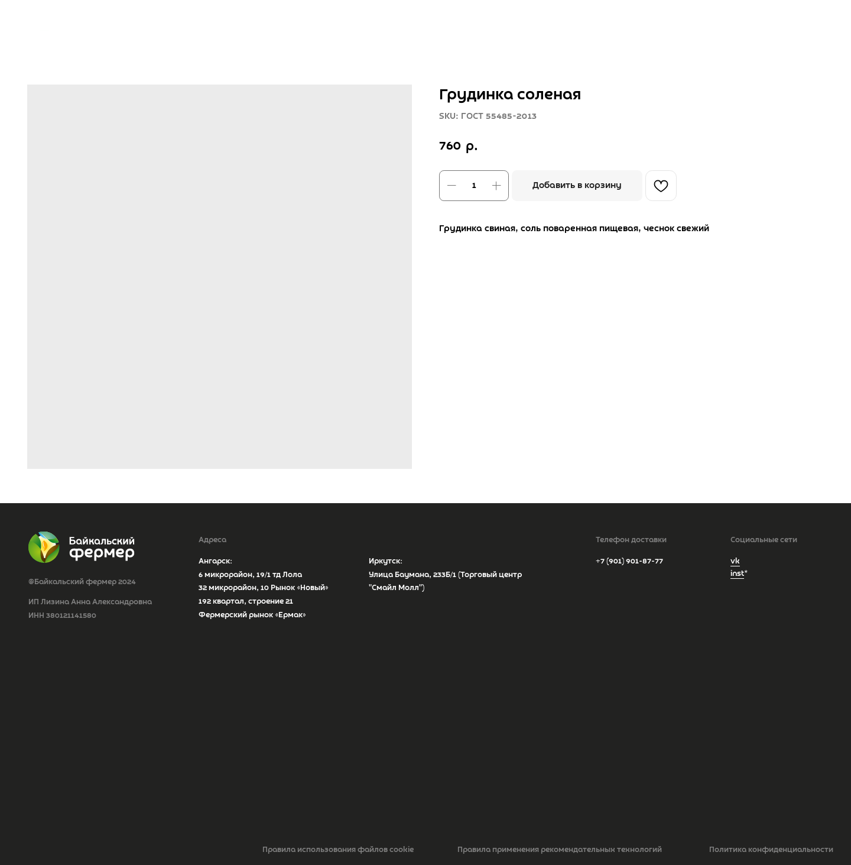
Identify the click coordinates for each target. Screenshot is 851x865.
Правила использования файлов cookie (338, 849)
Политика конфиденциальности (771, 849)
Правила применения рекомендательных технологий (559, 849)
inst (737, 573)
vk (735, 561)
